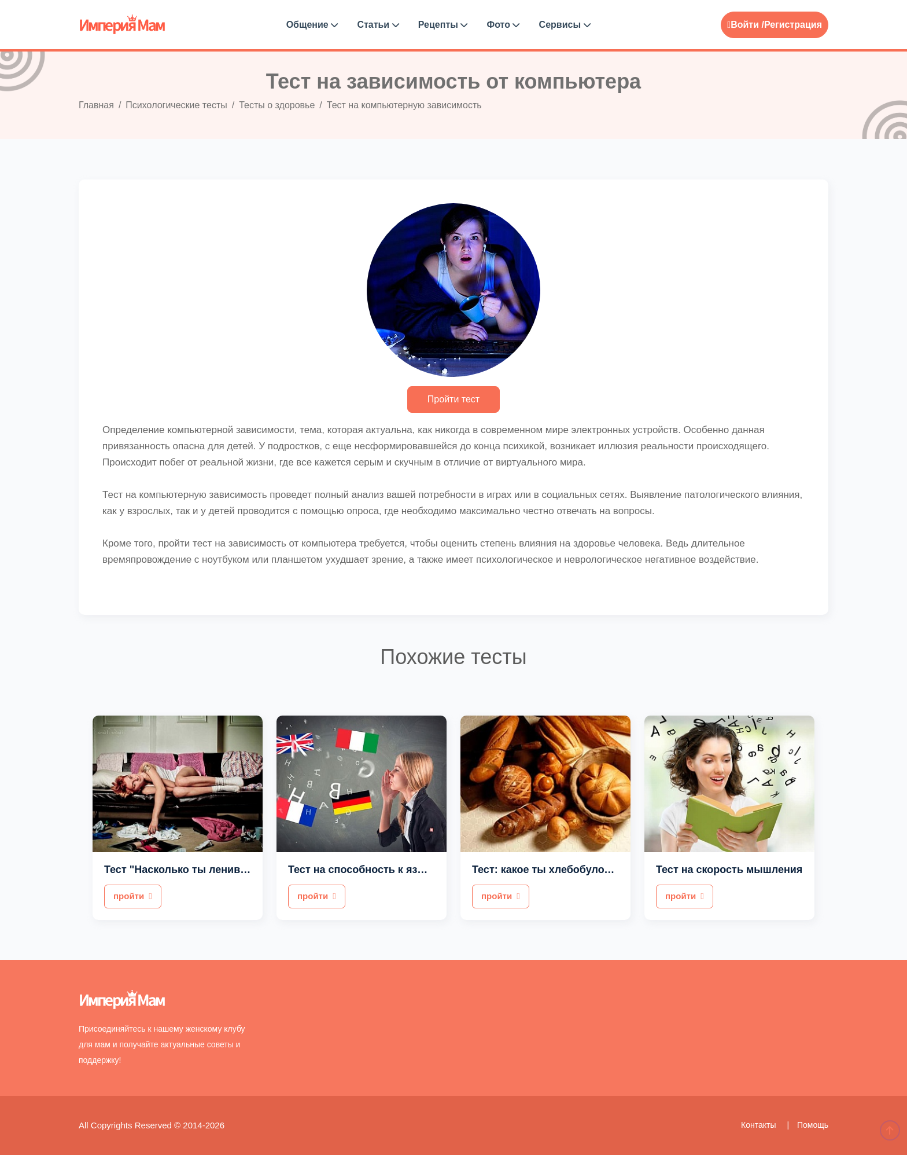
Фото (503, 25)
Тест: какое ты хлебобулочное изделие (573, 869)
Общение (312, 25)
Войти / (745, 25)
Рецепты (443, 25)
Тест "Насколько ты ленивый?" (185, 869)
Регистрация (793, 25)
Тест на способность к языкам (366, 869)
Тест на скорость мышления (729, 869)
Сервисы (565, 25)
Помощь (812, 1125)
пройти (132, 896)
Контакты (759, 1125)
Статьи (378, 25)
